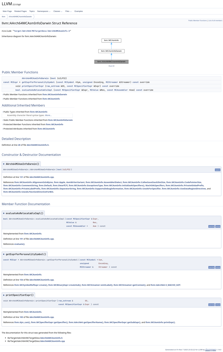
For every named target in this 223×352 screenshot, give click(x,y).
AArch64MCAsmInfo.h (38, 145)
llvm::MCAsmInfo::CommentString (20, 185)
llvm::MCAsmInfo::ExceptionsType (86, 185)
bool (53, 78)
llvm (3, 16)
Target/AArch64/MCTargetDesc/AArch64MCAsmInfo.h (42, 31)
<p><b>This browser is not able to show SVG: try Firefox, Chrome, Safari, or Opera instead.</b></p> (111, 51)
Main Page (7, 11)
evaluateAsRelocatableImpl (37, 90)
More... (48, 115)
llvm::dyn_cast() (22, 322)
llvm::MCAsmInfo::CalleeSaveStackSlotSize (144, 182)
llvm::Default (45, 185)
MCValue (94, 90)
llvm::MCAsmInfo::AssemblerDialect (104, 182)
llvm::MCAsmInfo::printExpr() (160, 322)
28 (19, 145)
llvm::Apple (59, 182)
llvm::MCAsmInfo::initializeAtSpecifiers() (124, 185)
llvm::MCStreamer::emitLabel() (97, 285)
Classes (57, 11)
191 (21, 238)
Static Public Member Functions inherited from (37, 120)
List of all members (215, 21)
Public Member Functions (197, 21)
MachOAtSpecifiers (154, 185)
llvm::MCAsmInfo (51, 98)
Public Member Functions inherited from (34, 94)
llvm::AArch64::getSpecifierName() (86, 322)
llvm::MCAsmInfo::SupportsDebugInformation (100, 188)
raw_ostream (53, 86)
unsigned (87, 82)
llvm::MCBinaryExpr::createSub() (64, 285)
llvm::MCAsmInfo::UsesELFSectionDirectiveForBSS (28, 191)
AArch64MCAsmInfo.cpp (41, 177)
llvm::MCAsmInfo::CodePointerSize (183, 182)
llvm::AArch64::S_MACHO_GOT (165, 285)
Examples (79, 11)
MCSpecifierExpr (83, 86)
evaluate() (19, 244)
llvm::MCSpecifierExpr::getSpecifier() (49, 322)
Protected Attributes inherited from (28, 128)
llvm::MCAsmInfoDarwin (54, 94)
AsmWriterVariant (75, 182)
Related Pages (20, 11)
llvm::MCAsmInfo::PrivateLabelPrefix (21, 188)
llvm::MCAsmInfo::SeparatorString (58, 188)
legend (111, 66)
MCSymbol (69, 82)
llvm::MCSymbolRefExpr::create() (30, 285)
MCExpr (14, 82)
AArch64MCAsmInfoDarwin (20, 16)
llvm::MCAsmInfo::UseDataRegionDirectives (184, 188)
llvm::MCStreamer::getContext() (130, 285)
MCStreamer (112, 82)
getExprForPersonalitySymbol (38, 82)
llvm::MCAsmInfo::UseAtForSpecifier (142, 188)
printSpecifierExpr (33, 86)
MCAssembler (121, 90)
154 (21, 279)
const (6, 82)
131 (21, 177)
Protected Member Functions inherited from (32, 124)
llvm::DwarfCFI (60, 185)
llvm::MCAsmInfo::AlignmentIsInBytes (33, 182)
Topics (32, 11)
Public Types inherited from (24, 111)
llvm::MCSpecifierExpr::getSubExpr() (122, 322)
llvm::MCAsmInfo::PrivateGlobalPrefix (185, 185)
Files (68, 11)
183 (21, 317)
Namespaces (43, 11)
